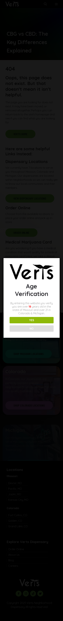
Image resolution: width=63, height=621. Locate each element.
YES (31, 320)
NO (31, 328)
